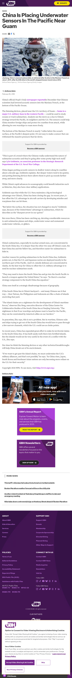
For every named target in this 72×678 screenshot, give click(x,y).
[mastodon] (50, 589)
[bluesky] (46, 581)
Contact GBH (41, 557)
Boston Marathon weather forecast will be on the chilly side (27, 489)
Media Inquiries (42, 565)
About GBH (6, 520)
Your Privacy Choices (15, 670)
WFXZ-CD (25, 588)
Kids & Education (8, 524)
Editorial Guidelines (9, 561)
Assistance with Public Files (12, 582)
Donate (62, 3)
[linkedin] (56, 581)
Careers (5, 533)
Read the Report (30, 430)
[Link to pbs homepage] (36, 620)
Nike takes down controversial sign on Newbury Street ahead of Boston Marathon (35, 502)
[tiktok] (40, 581)
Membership (40, 529)
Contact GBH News (43, 561)
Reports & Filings (8, 573)
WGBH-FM (6, 592)
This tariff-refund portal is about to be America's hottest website (29, 483)
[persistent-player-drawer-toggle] (69, 675)
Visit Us (39, 573)
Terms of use (7, 557)
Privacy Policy (7, 565)
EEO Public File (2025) (10, 577)
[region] (36, 647)
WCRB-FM (16, 592)
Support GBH (41, 520)
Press (4, 537)
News (4, 11)
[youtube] (43, 581)
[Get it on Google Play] (56, 399)
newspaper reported (36, 100)
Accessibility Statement (11, 569)
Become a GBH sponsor (36, 148)
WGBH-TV (6, 588)
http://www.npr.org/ (45, 368)
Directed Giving (42, 537)
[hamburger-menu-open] (4, 3)
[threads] (50, 581)
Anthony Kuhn (10, 91)
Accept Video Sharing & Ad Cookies (19, 662)
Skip (43, 662)
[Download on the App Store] (39, 399)
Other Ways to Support (44, 545)
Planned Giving (42, 541)
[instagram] (37, 581)
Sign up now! (28, 463)
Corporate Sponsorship (45, 533)
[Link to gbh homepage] (10, 3)
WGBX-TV (16, 588)
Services (5, 529)
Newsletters (40, 569)
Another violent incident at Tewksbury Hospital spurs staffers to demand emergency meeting (32, 495)
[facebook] (53, 581)
